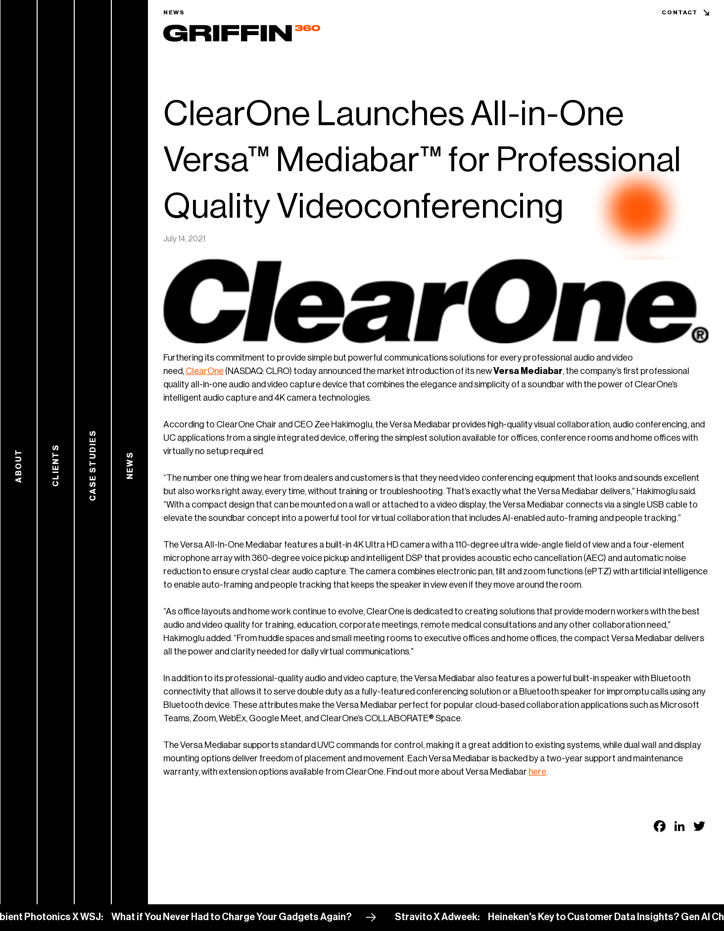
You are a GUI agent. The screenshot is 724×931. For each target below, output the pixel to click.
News (174, 12)
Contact (680, 12)
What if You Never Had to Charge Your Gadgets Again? (241, 917)
